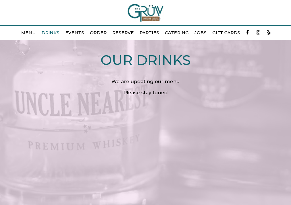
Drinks (50, 32)
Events (74, 32)
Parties (149, 32)
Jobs (200, 32)
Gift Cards (226, 32)
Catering (177, 32)
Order (98, 32)
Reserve (123, 32)
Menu (28, 32)
